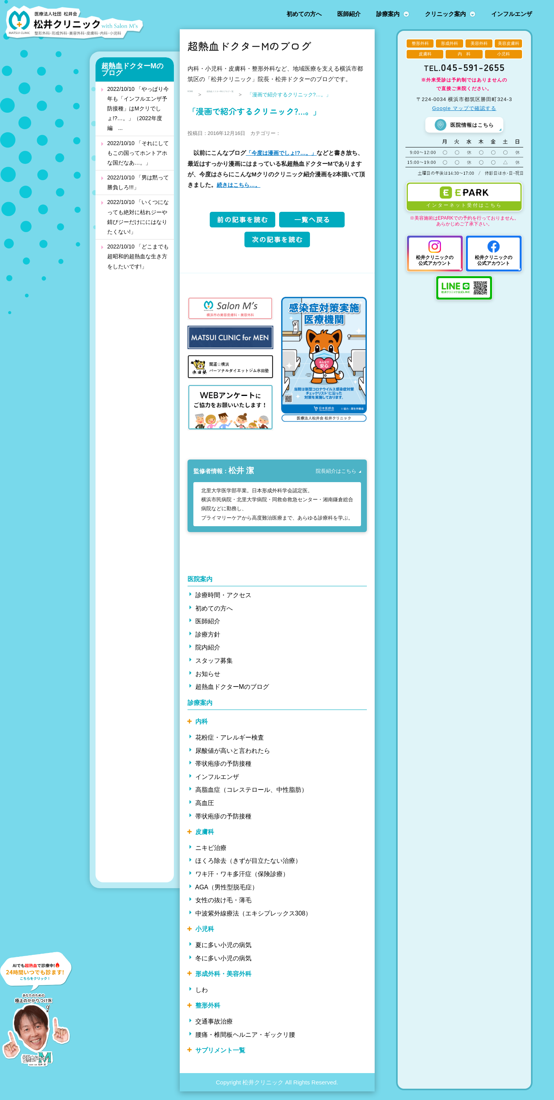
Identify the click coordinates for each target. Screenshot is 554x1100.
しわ (201, 998)
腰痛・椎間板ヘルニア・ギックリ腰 (245, 1043)
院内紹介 (207, 656)
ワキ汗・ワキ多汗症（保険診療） (242, 882)
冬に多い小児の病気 (223, 966)
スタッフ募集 (214, 669)
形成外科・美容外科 (223, 982)
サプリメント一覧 (220, 1059)
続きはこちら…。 (251, 193)
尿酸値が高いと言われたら (232, 759)
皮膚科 (204, 840)
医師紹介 (349, 14)
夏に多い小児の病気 (223, 953)
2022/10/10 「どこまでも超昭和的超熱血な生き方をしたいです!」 (138, 256)
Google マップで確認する (464, 108)
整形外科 (207, 1014)
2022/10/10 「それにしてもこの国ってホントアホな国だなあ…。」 (138, 153)
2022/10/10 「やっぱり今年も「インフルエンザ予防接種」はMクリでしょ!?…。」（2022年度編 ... (138, 108)
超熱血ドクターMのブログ (132, 69)
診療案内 (388, 14)
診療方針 (207, 643)
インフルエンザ (511, 14)
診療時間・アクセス (223, 603)
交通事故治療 (214, 1030)
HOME (195, 95)
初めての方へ (304, 14)
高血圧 (204, 811)
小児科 (204, 937)
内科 (201, 730)
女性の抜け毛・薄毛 (223, 908)
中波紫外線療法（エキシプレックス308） (253, 921)
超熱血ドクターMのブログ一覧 (251, 95)
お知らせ (207, 682)
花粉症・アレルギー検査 (229, 746)
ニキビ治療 (211, 856)
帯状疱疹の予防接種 (223, 772)
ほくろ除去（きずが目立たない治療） (248, 869)
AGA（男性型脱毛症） (226, 895)
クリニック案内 (445, 14)
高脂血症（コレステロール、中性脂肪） (251, 798)
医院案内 (200, 587)
